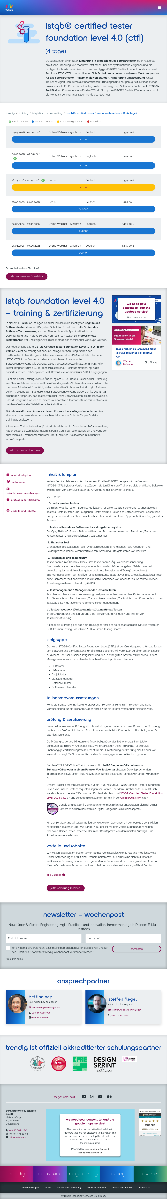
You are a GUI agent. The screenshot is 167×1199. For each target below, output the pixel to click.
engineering (83, 1174)
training (23, 113)
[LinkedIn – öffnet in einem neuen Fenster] (84, 1097)
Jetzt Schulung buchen (27, 450)
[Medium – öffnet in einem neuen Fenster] (109, 1097)
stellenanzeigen (30, 1187)
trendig (10, 113)
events (150, 1174)
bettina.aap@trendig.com (44, 1007)
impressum (144, 1187)
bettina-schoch (40, 1018)
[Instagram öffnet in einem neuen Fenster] (92, 1097)
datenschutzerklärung (69, 1187)
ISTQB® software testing (47, 113)
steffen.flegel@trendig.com (124, 1010)
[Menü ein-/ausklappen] (159, 7)
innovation (50, 1174)
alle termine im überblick (26, 276)
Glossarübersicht (130, 798)
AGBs (48, 1187)
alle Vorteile (56, 874)
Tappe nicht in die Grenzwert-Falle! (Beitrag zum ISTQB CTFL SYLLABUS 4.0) (136, 353)
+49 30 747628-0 (41, 1013)
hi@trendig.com (17, 1137)
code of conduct (96, 1187)
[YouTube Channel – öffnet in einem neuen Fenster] (101, 1097)
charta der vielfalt (122, 1187)
